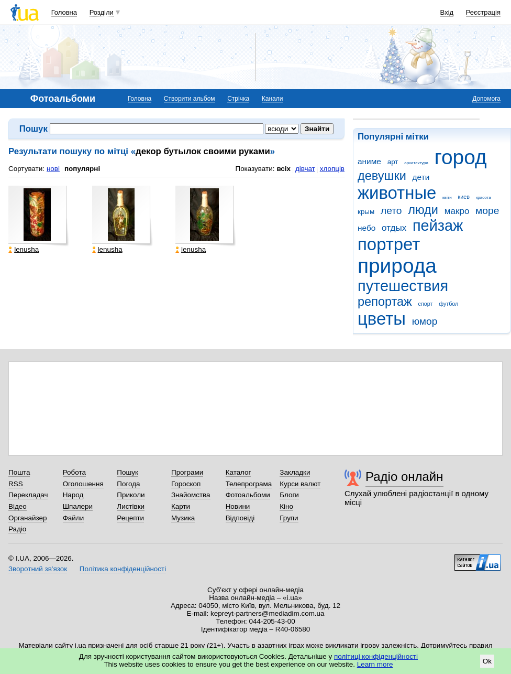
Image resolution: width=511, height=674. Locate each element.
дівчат (305, 169)
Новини (238, 506)
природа (397, 265)
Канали (272, 98)
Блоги (289, 495)
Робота (74, 472)
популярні (82, 169)
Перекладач (28, 495)
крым (366, 212)
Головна (64, 12)
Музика (183, 518)
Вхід (447, 12)
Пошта (19, 472)
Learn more (375, 664)
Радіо (17, 529)
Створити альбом (189, 98)
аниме (369, 161)
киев (464, 197)
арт (392, 162)
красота (483, 197)
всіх (283, 169)
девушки (382, 176)
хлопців (332, 169)
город (461, 157)
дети (421, 177)
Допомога (486, 98)
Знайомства (190, 495)
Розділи (102, 12)
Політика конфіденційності (123, 569)
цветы (382, 318)
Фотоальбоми (248, 495)
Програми (187, 472)
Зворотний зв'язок (37, 569)
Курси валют (300, 484)
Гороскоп (186, 484)
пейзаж (438, 225)
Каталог (238, 472)
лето (391, 210)
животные (397, 192)
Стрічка (238, 98)
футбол (448, 304)
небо (366, 227)
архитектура (416, 163)
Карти (180, 506)
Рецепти (130, 518)
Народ (73, 495)
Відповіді (240, 518)
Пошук (127, 472)
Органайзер (27, 518)
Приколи (131, 495)
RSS (15, 484)
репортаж (385, 301)
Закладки (295, 472)
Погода (128, 484)
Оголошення (83, 484)
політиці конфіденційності (376, 656)
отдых (394, 228)
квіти (447, 197)
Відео (17, 506)
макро (457, 211)
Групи (289, 518)
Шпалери (78, 506)
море (487, 210)
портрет (389, 244)
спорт (425, 304)
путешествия (403, 285)
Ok (487, 661)
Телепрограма (249, 484)
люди (423, 210)
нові (53, 169)
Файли (73, 518)
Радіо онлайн (404, 476)
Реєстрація (483, 12)
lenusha (23, 250)
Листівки (131, 506)
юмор (425, 321)
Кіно (286, 506)
